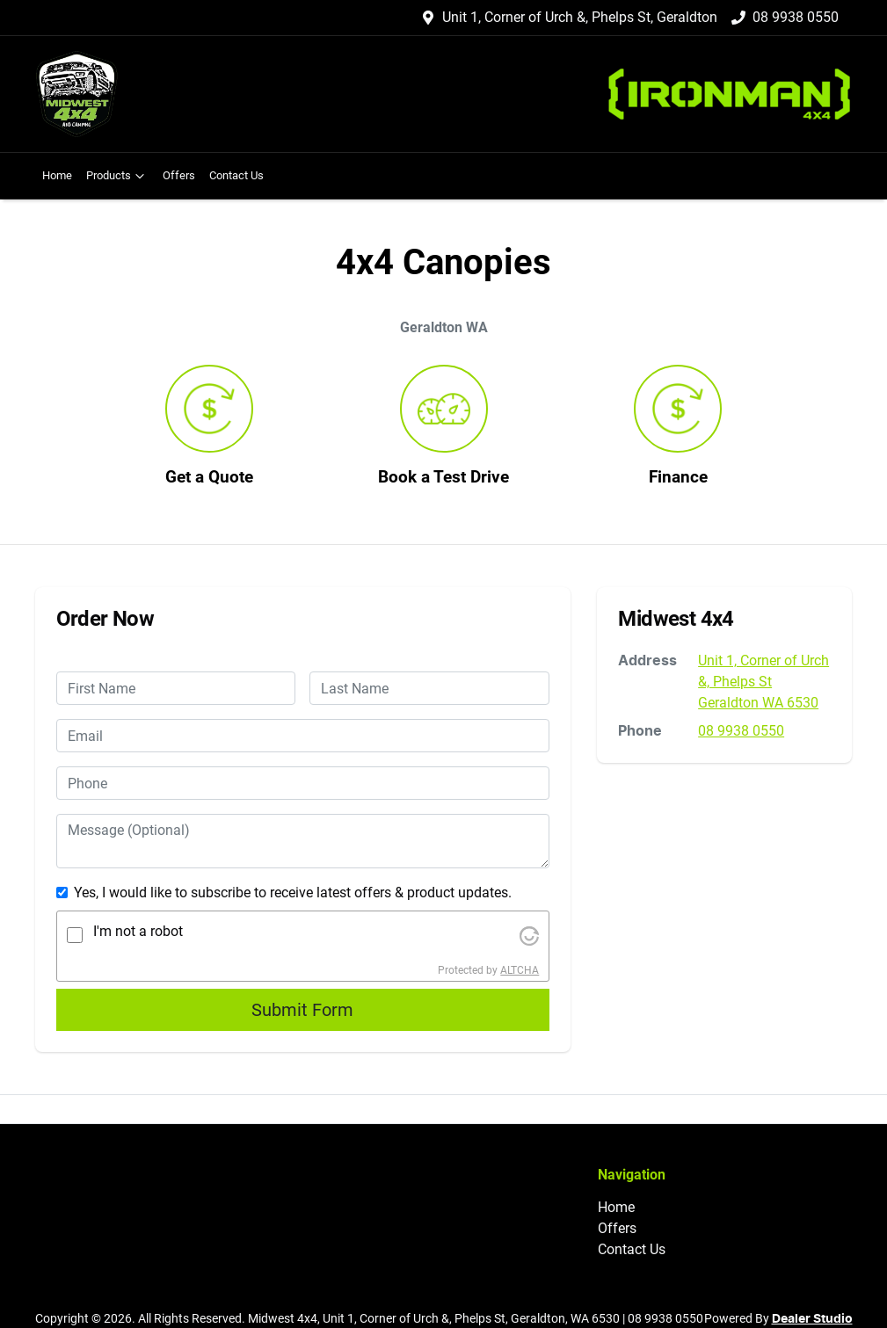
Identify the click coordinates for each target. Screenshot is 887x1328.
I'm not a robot (138, 931)
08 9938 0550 (795, 17)
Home (57, 175)
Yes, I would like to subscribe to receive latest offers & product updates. (293, 892)
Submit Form (302, 1009)
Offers (179, 175)
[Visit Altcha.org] (529, 934)
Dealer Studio (812, 1319)
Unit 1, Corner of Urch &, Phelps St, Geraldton (579, 17)
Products (117, 176)
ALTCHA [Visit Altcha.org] (519, 970)
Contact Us (236, 175)
